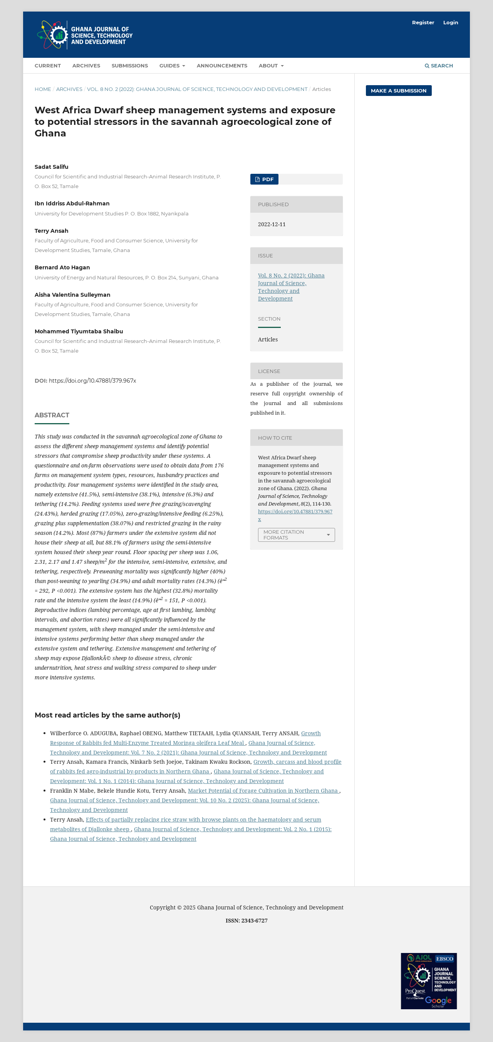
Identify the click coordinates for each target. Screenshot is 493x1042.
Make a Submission (399, 90)
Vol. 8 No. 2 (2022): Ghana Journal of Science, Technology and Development (197, 89)
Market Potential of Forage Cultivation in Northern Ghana (263, 790)
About (269, 65)
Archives (86, 65)
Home (43, 89)
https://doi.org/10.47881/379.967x (92, 380)
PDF (267, 179)
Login (450, 22)
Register (423, 22)
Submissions (130, 65)
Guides (170, 65)
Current (48, 65)
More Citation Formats (283, 535)
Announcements (222, 65)
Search (439, 65)
